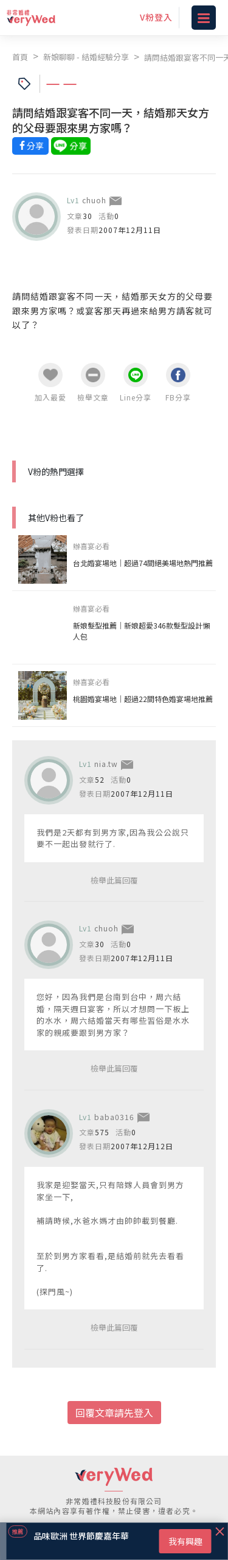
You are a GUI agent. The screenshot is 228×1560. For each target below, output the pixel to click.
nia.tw (106, 763)
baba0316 (114, 1117)
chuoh (94, 200)
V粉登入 (156, 17)
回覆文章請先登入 (114, 1412)
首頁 (20, 56)
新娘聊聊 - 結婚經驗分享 (86, 56)
